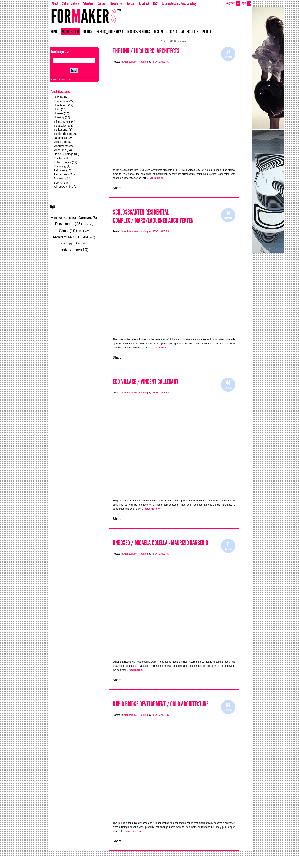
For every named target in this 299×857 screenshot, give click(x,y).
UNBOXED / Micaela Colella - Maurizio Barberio (160, 543)
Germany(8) (87, 218)
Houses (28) (61, 113)
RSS (155, 3)
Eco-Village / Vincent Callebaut (145, 382)
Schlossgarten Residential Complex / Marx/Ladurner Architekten (153, 216)
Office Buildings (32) (66, 154)
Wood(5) (88, 224)
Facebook (144, 3)
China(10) (68, 230)
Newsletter (116, 3)
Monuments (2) (63, 146)
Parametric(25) (68, 224)
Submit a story (70, 3)
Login (246, 3)
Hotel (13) (60, 109)
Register (233, 3)
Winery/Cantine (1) (66, 186)
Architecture (71, 31)
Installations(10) (74, 249)
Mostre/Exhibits (138, 31)
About (55, 3)
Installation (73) (63, 125)
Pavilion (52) (62, 158)
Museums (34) (63, 150)
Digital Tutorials (166, 31)
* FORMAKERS (160, 61)
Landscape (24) (63, 137)
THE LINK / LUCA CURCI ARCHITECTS (146, 51)
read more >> (156, 178)
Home (54, 31)
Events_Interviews (110, 31)
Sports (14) (61, 182)
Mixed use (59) (63, 141)
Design (87, 31)
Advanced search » (60, 79)
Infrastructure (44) (65, 121)
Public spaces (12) (65, 162)
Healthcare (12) (63, 105)
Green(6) (70, 217)
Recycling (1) (62, 166)
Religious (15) (62, 170)
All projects (189, 31)
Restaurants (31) (64, 174)
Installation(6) (86, 237)
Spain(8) (81, 243)
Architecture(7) (64, 237)
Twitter (131, 3)
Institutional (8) (63, 129)
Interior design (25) (66, 133)
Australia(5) (66, 243)
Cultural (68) (61, 97)
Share (117, 188)
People (206, 31)
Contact (102, 3)
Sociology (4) (62, 178)
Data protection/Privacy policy (179, 3)
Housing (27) (62, 117)
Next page (182, 41)
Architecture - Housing (135, 61)
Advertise (88, 3)
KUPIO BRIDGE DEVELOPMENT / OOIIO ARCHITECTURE (160, 704)
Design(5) (84, 231)
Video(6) (56, 217)
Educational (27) (64, 101)
